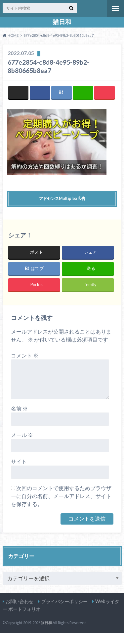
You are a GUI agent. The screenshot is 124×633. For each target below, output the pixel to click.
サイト (19, 461)
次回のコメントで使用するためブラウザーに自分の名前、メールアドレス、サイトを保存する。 (61, 496)
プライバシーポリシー (64, 601)
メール (22, 435)
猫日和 (62, 22)
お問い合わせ (19, 601)
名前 (19, 408)
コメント (24, 355)
